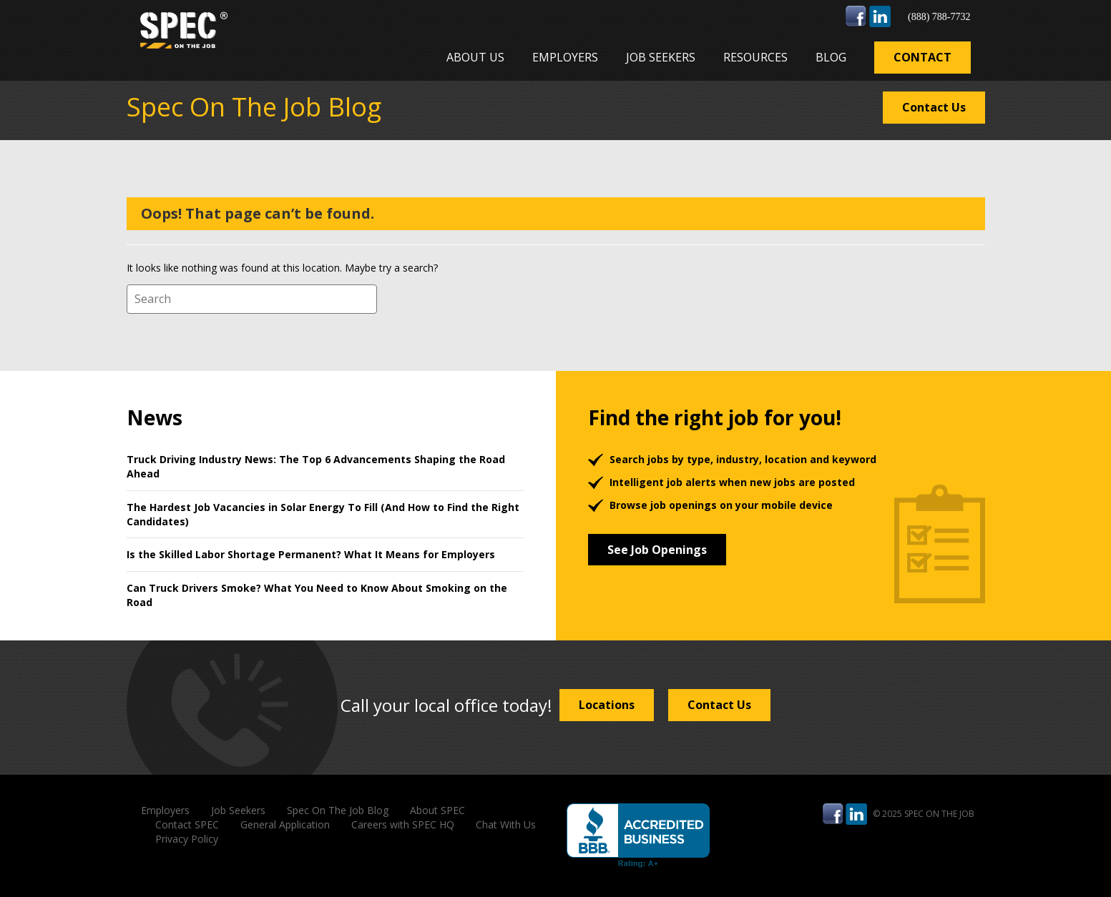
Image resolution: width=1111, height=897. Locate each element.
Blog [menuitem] (831, 57)
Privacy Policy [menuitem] (186, 839)
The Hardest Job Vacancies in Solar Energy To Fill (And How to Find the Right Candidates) (323, 514)
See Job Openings (657, 549)
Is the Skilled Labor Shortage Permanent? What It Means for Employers (311, 554)
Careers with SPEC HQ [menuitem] (402, 824)
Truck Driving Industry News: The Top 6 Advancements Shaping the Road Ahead (316, 466)
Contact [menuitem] (922, 57)
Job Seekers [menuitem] (660, 57)
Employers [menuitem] (565, 57)
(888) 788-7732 (939, 16)
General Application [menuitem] (285, 824)
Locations (607, 705)
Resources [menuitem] (755, 57)
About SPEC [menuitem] (437, 810)
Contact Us (934, 107)
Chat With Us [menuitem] (506, 824)
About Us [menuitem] (475, 57)
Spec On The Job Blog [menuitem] (337, 810)
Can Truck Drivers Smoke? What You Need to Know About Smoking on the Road (317, 595)
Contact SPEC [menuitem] (187, 824)
